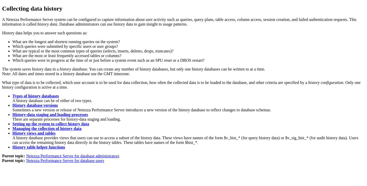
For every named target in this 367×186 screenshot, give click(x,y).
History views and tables (34, 133)
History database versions (35, 105)
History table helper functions (38, 147)
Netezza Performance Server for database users (65, 160)
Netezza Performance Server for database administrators (72, 156)
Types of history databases (35, 96)
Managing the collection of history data (46, 128)
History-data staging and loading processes (50, 114)
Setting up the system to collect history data (50, 124)
